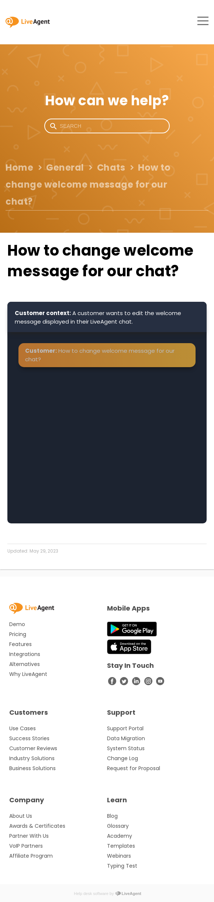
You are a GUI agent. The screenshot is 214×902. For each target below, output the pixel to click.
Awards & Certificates (37, 826)
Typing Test (122, 865)
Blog (112, 816)
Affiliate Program (31, 856)
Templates (121, 846)
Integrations (24, 654)
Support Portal (125, 728)
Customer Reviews (33, 748)
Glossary (118, 826)
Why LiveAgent (28, 674)
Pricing (17, 634)
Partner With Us (29, 836)
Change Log (122, 758)
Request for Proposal (133, 768)
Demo (17, 624)
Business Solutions (32, 768)
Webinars (119, 856)
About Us (20, 816)
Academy (119, 836)
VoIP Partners (26, 846)
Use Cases (22, 728)
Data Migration (126, 738)
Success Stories (29, 738)
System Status (126, 748)
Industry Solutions (32, 758)
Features (20, 644)
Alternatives (24, 664)
